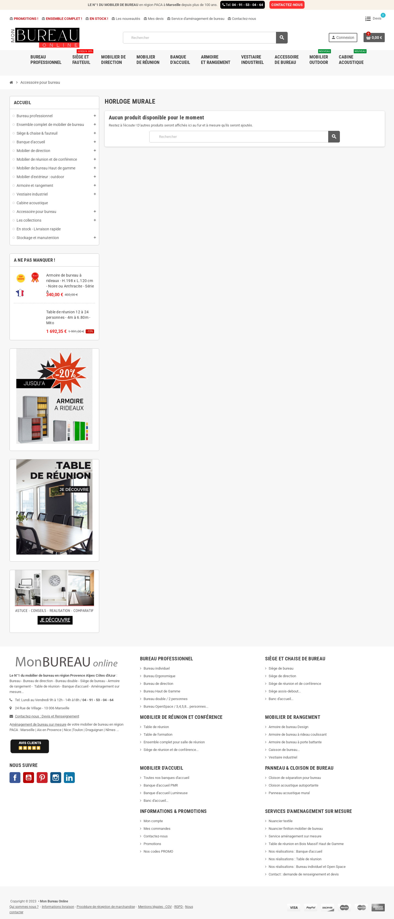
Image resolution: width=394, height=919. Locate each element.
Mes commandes (157, 829)
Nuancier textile (281, 821)
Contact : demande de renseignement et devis (304, 874)
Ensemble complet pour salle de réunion (175, 742)
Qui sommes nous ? (24, 907)
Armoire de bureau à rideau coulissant (298, 734)
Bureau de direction (158, 684)
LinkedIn (69, 777)
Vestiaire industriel (283, 757)
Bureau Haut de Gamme (162, 691)
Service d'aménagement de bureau (195, 19)
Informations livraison (58, 907)
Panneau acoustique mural (289, 793)
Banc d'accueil (280, 699)
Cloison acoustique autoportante (293, 785)
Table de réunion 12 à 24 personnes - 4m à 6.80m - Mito (68, 317)
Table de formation (158, 734)
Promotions (152, 844)
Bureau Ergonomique (159, 676)
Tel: (242, 5)
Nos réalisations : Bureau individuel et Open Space (307, 867)
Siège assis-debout (283, 691)
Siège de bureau (281, 668)
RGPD (178, 907)
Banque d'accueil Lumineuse (166, 793)
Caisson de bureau (283, 750)
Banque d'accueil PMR (161, 785)
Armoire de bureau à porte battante (295, 742)
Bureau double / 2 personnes (166, 699)
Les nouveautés (125, 19)
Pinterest (42, 777)
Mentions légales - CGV (155, 907)
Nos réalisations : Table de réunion (295, 859)
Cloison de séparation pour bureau (295, 778)
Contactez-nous (242, 19)
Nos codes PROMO (158, 851)
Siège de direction (282, 676)
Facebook (15, 777)
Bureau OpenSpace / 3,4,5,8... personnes (175, 706)
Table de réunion (157, 727)
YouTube (28, 777)
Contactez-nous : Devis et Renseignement (47, 716)
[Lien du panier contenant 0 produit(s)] (374, 37)
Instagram (55, 777)
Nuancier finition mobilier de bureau (296, 829)
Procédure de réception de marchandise (106, 907)
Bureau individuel (157, 668)
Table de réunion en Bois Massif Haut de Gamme (306, 844)
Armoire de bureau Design (288, 727)
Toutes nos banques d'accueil (167, 778)
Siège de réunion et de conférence (295, 684)
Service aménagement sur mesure (295, 836)
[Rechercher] (205, 38)
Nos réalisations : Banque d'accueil (295, 851)
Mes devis (154, 19)
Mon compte (153, 821)
